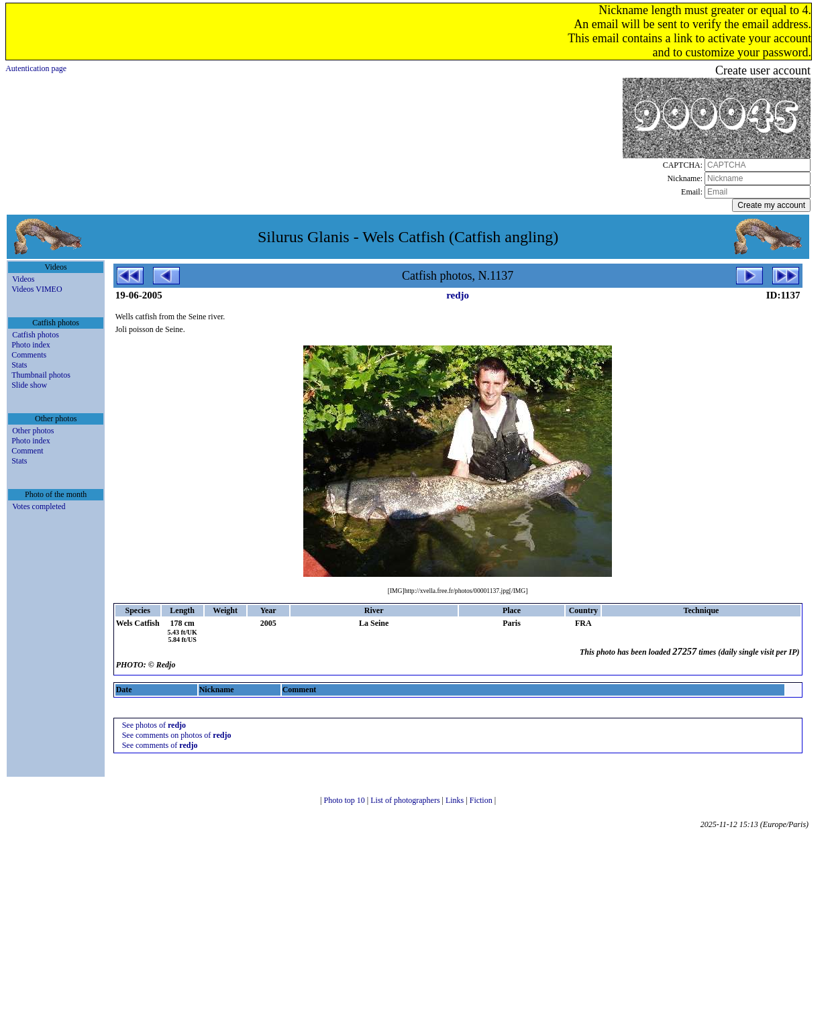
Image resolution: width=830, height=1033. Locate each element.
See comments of (160, 745)
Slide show (29, 385)
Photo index (30, 344)
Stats (19, 365)
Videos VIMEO (36, 289)
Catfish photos (35, 334)
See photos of (154, 725)
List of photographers (406, 800)
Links (456, 800)
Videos (23, 279)
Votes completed (38, 506)
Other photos (33, 430)
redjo (457, 295)
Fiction (482, 800)
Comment (27, 450)
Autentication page (35, 68)
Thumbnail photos (40, 375)
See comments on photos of (176, 735)
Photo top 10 (344, 800)
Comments (28, 355)
